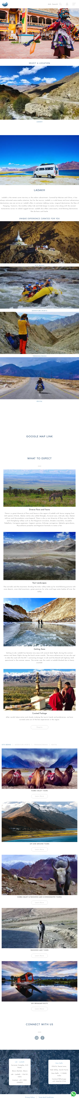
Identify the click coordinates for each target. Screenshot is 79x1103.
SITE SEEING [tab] (6, 744)
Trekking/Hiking (39, 356)
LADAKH (40, 122)
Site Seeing (39, 265)
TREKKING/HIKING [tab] (41, 744)
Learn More (39, 796)
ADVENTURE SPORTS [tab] (22, 744)
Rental (39, 401)
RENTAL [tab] (54, 744)
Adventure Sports (39, 310)
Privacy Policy (30, 1097)
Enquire (39, 727)
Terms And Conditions (46, 1097)
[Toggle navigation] (55, 4)
